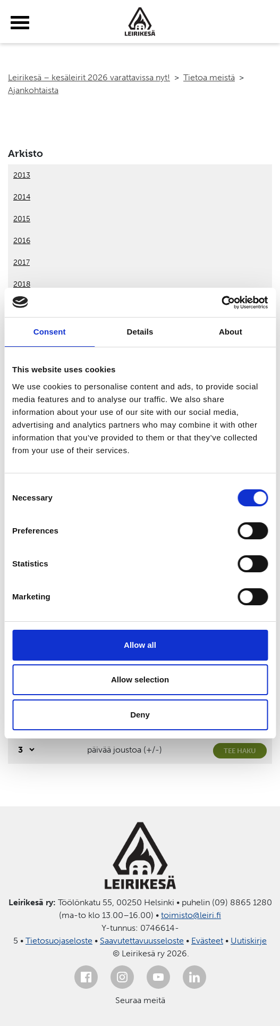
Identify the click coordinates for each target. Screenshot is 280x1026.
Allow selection (140, 679)
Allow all (140, 644)
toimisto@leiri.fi (191, 915)
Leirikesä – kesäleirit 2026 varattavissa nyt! (89, 77)
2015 (21, 218)
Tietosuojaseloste (59, 941)
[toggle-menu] (20, 23)
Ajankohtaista (33, 90)
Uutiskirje (249, 941)
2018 (21, 284)
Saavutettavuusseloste (142, 941)
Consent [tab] (49, 331)
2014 (21, 197)
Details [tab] (140, 331)
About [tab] (230, 331)
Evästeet (207, 941)
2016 (21, 240)
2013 (21, 175)
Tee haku (240, 751)
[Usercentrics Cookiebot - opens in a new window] (221, 303)
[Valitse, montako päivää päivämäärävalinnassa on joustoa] (24, 749)
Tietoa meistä (209, 77)
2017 (21, 262)
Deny (140, 714)
